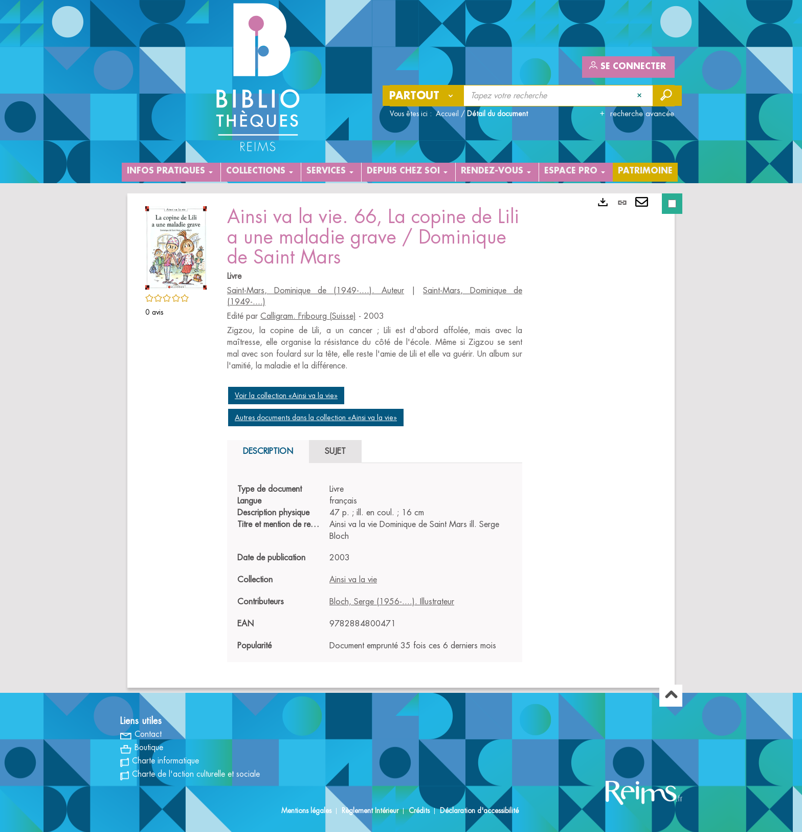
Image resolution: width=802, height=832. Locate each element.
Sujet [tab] (335, 451)
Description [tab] (268, 451)
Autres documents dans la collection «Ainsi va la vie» (316, 417)
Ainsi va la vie (353, 580)
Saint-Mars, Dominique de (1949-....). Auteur (315, 291)
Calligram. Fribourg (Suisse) (308, 316)
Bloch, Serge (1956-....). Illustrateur (391, 602)
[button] (176, 246)
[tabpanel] (374, 567)
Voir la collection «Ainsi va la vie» (286, 395)
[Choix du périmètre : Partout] (423, 95)
